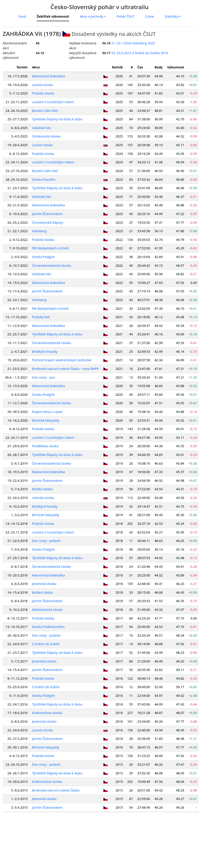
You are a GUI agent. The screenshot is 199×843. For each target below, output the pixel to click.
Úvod (22, 16)
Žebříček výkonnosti (53, 16)
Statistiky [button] (171, 16)
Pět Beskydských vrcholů (50, 248)
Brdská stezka (42, 489)
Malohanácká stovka (47, 609)
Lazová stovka (42, 85)
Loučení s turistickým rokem (53, 102)
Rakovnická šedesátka (48, 76)
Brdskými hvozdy (44, 351)
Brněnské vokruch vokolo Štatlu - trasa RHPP (65, 369)
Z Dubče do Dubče (46, 644)
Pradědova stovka (45, 446)
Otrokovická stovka (46, 136)
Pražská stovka (43, 93)
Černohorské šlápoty (47, 222)
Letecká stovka (43, 498)
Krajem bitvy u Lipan (47, 412)
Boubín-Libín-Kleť (45, 111)
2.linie (149, 16)
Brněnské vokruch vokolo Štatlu (56, 790)
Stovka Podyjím (43, 257)
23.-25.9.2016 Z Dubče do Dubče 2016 (139, 53)
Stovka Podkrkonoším (48, 627)
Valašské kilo (41, 128)
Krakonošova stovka (47, 713)
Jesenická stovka (44, 584)
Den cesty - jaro (43, 377)
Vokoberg (39, 231)
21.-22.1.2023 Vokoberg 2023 (133, 43)
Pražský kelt (41, 317)
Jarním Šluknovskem (47, 214)
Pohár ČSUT (125, 16)
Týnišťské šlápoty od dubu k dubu (57, 119)
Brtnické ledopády (45, 420)
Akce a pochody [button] (91, 16)
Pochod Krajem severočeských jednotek (61, 360)
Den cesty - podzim (46, 541)
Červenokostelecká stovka (51, 265)
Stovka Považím (43, 179)
